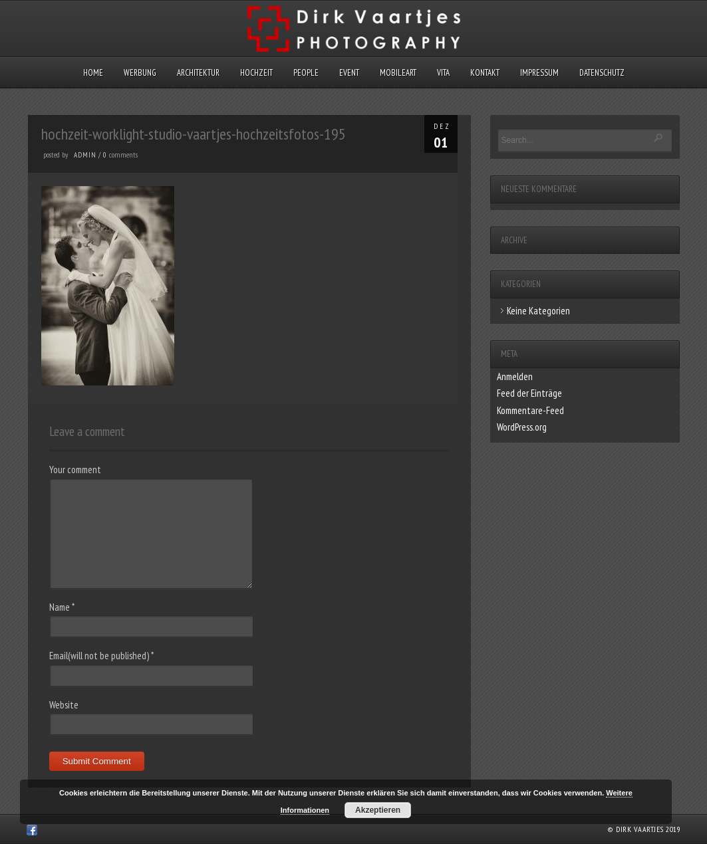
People (306, 72)
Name (61, 607)
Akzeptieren (377, 810)
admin (85, 154)
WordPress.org (522, 427)
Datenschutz (602, 72)
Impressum (539, 72)
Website (63, 704)
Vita (443, 72)
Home (93, 72)
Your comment (75, 469)
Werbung (140, 72)
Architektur (198, 72)
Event (349, 72)
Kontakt (484, 72)
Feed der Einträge (529, 393)
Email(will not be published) (101, 655)
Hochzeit (256, 72)
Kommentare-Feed (530, 410)
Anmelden (515, 376)
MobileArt (398, 72)
